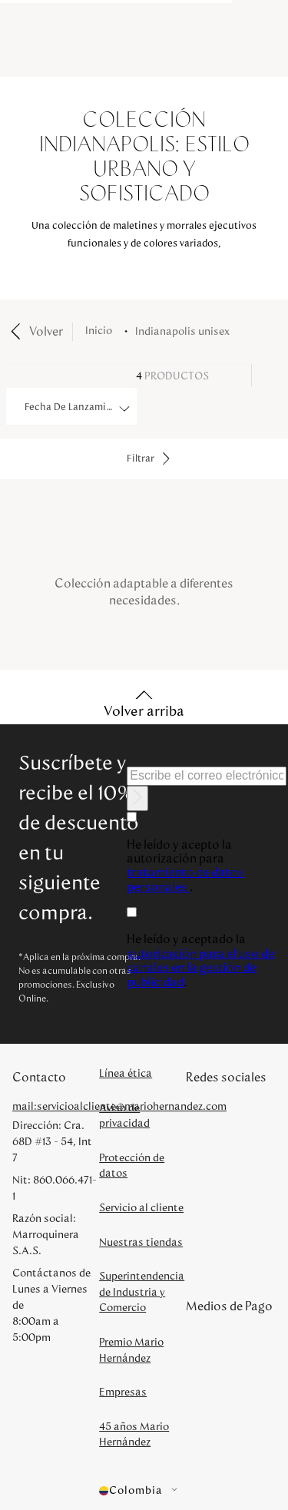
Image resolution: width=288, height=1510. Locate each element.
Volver (46, 332)
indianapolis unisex (182, 331)
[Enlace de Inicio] (101, 331)
